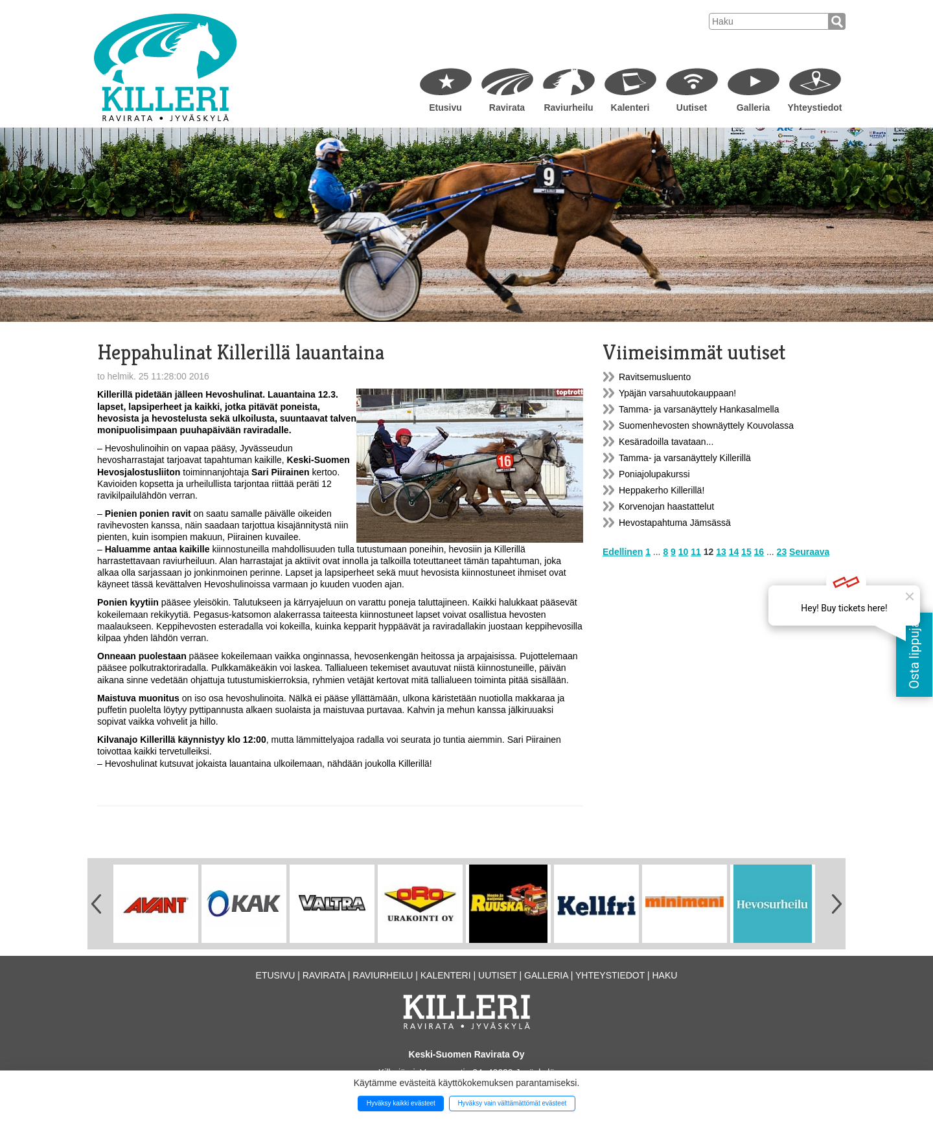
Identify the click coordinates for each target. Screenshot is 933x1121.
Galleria (753, 107)
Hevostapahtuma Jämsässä (675, 522)
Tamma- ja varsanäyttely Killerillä (685, 458)
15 (746, 552)
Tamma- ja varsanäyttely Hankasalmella (699, 409)
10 (683, 552)
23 (782, 552)
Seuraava (809, 552)
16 (759, 552)
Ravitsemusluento (655, 377)
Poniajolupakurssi (654, 474)
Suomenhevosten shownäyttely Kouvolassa (706, 425)
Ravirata (507, 107)
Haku (664, 975)
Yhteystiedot (814, 107)
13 (721, 552)
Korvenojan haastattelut (666, 506)
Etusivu (445, 107)
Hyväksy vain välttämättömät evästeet (511, 1103)
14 (734, 552)
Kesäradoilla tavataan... (666, 441)
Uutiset (691, 107)
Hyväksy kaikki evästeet (401, 1103)
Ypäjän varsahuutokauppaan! (677, 393)
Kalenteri (630, 107)
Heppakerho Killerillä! (661, 490)
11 (696, 552)
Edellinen (623, 552)
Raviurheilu (568, 107)
